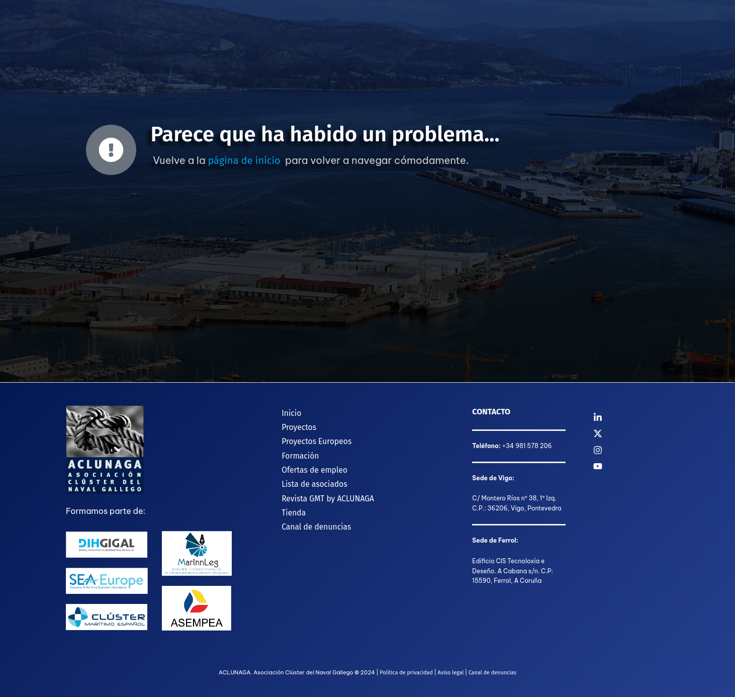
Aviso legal (450, 672)
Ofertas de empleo (309, 465)
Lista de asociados (309, 478)
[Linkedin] (631, 417)
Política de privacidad (405, 672)
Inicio (285, 411)
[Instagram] (631, 450)
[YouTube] (631, 466)
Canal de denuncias (310, 517)
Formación (294, 451)
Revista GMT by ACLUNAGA (322, 491)
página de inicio (244, 160)
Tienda (287, 504)
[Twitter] (631, 433)
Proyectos (293, 424)
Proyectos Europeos (311, 438)
